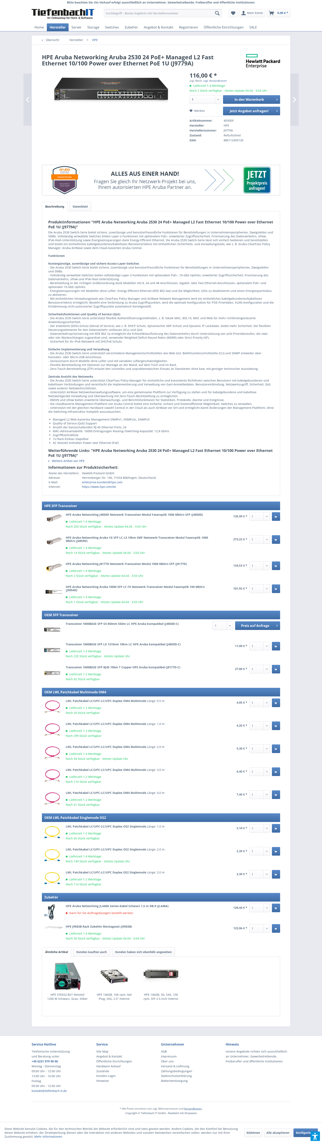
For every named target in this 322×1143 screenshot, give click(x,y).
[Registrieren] (188, 27)
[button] (315, 1136)
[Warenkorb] (278, 13)
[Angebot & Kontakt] (158, 27)
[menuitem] (163, 13)
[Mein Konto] (252, 13)
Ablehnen (253, 1133)
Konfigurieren (305, 1133)
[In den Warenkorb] (276, 516)
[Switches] (112, 27)
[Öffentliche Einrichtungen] (223, 27)
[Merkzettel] (233, 13)
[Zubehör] (131, 27)
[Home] (39, 27)
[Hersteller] (58, 27)
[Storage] (93, 27)
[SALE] (253, 27)
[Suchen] (217, 13)
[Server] (76, 27)
